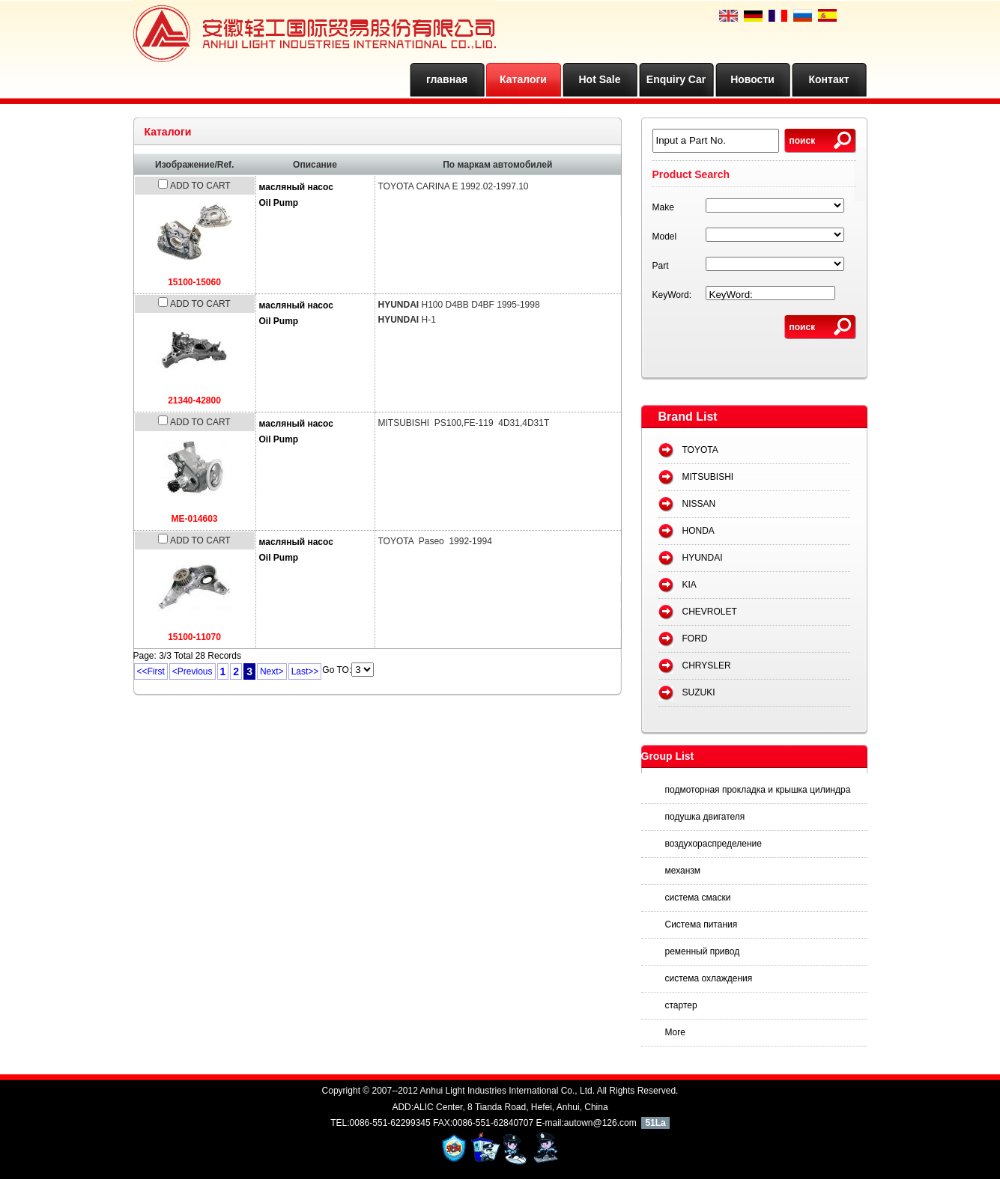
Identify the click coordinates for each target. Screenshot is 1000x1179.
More (675, 1032)
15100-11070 (194, 637)
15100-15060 (194, 282)
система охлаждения (709, 978)
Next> (272, 671)
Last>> (305, 671)
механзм (683, 870)
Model (664, 236)
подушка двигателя (705, 816)
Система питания (701, 924)
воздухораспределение (713, 843)
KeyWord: (671, 295)
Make (663, 207)
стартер (681, 1005)
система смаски (698, 897)
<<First (151, 671)
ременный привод (702, 951)
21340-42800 (194, 400)
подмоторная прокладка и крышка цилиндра (758, 790)
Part (660, 266)
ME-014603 (194, 519)
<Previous (192, 671)
